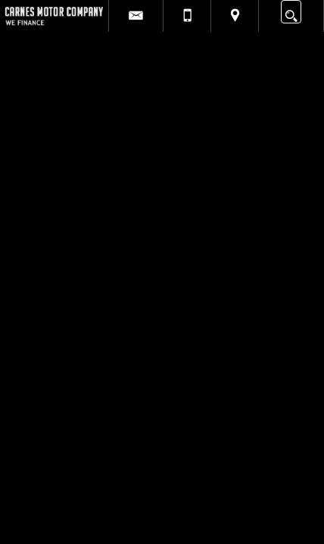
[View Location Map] (234, 16)
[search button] (291, 11)
